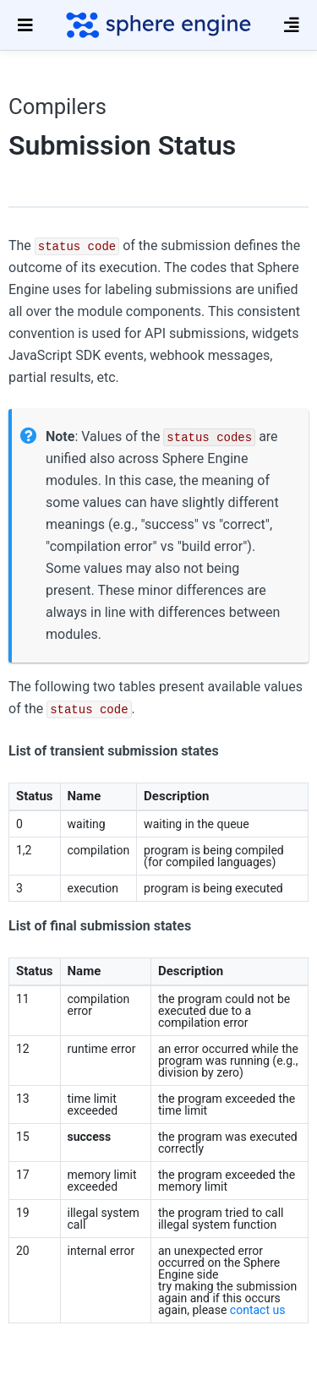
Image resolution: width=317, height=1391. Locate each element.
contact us (258, 1310)
